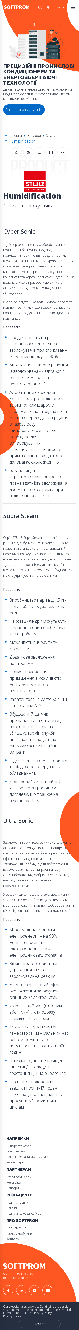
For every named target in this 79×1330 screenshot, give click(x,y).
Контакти (13, 1239)
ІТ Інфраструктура (19, 1146)
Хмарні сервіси (17, 1162)
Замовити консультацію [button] (24, 109)
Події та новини (17, 1202)
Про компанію (16, 1228)
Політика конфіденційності (25, 1213)
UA (58, 7)
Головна (15, 135)
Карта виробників (19, 1233)
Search (40, 7)
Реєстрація (14, 1182)
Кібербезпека (16, 1151)
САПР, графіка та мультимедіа (27, 1157)
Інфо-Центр (19, 1195)
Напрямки (18, 1138)
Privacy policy (12, 1316)
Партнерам (19, 1169)
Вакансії (12, 1208)
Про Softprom (22, 1220)
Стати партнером (19, 1177)
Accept (39, 1324)
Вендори (34, 135)
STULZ (51, 135)
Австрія (49, 7)
